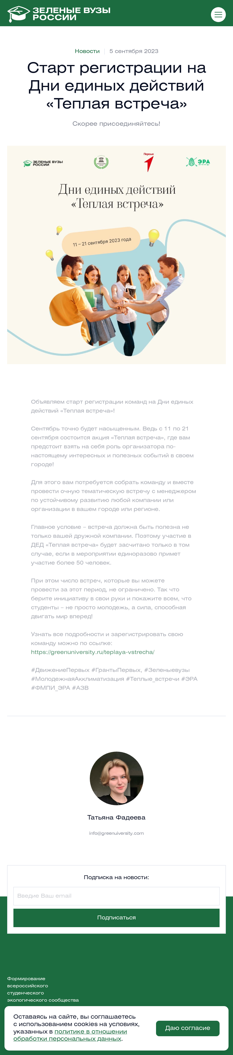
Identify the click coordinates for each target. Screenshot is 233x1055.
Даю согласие (187, 1028)
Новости (87, 51)
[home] (58, 14)
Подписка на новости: (116, 877)
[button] (218, 14)
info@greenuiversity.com (116, 834)
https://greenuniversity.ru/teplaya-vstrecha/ (92, 659)
